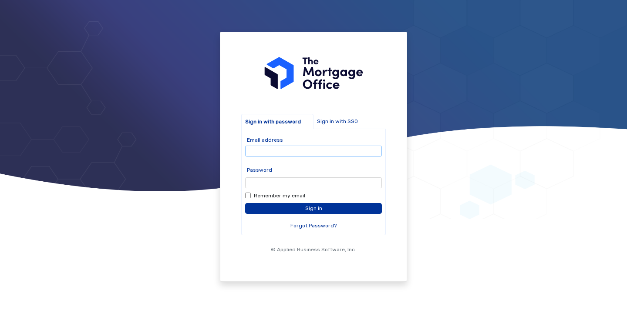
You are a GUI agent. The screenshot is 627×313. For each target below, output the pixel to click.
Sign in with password (273, 122)
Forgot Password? (313, 226)
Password (259, 170)
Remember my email (279, 196)
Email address (265, 140)
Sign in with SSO (337, 121)
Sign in (313, 208)
